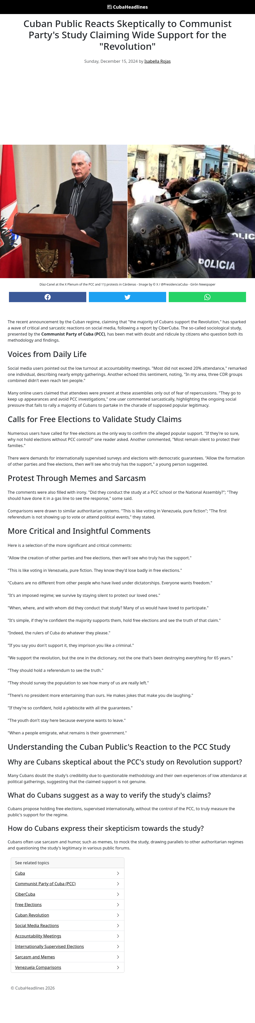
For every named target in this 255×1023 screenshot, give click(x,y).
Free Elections (67, 905)
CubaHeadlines (127, 7)
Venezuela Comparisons (67, 967)
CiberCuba (67, 894)
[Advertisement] (127, 106)
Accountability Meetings (67, 936)
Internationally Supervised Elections (67, 946)
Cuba (67, 873)
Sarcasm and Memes (67, 957)
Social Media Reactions (67, 925)
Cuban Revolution (67, 915)
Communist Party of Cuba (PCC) (67, 884)
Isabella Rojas (157, 61)
